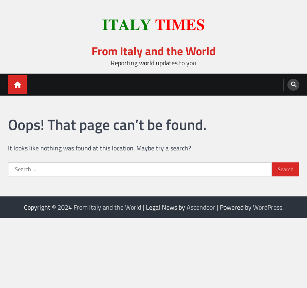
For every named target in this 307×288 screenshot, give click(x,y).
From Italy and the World (154, 51)
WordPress (267, 207)
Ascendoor (201, 207)
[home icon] (17, 84)
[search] (293, 85)
